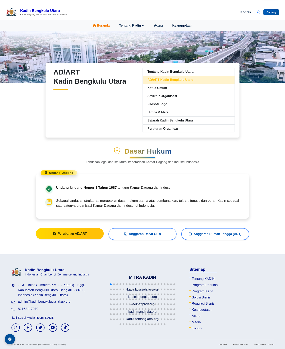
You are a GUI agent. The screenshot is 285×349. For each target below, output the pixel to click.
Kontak (245, 12)
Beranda (101, 25)
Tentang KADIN (203, 279)
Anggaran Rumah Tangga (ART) (215, 235)
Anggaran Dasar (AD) (142, 235)
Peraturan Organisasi (163, 128)
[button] (111, 284)
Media (196, 322)
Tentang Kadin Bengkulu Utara (170, 71)
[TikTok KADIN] (65, 327)
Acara (158, 25)
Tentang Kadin (131, 25)
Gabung (271, 12)
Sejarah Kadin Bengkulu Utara (170, 120)
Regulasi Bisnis (203, 303)
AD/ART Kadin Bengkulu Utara (170, 79)
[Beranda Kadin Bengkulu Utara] (36, 12)
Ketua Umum (157, 88)
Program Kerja (202, 291)
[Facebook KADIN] (28, 327)
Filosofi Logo (157, 104)
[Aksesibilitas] (10, 339)
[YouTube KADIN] (53, 327)
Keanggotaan (182, 25)
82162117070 (28, 309)
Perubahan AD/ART (70, 235)
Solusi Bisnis (201, 297)
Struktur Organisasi (162, 96)
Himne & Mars (158, 112)
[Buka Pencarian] (258, 12)
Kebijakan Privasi (240, 344)
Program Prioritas (205, 285)
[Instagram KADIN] (15, 327)
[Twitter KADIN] (40, 327)
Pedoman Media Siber (264, 344)
